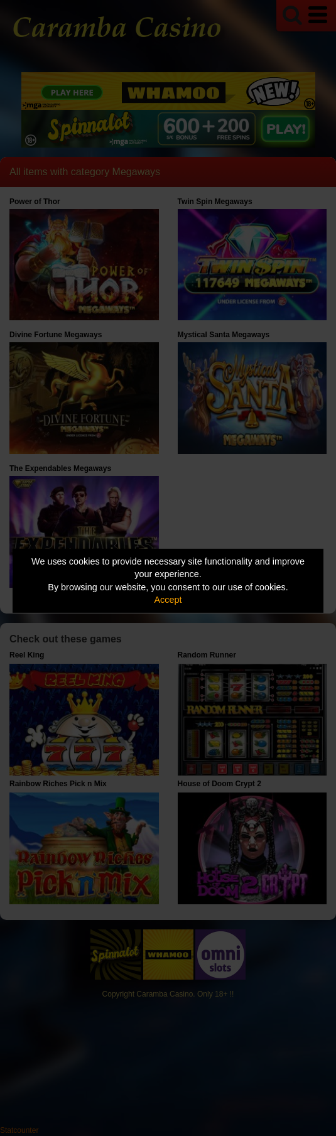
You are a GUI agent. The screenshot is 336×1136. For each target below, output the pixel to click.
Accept (168, 600)
